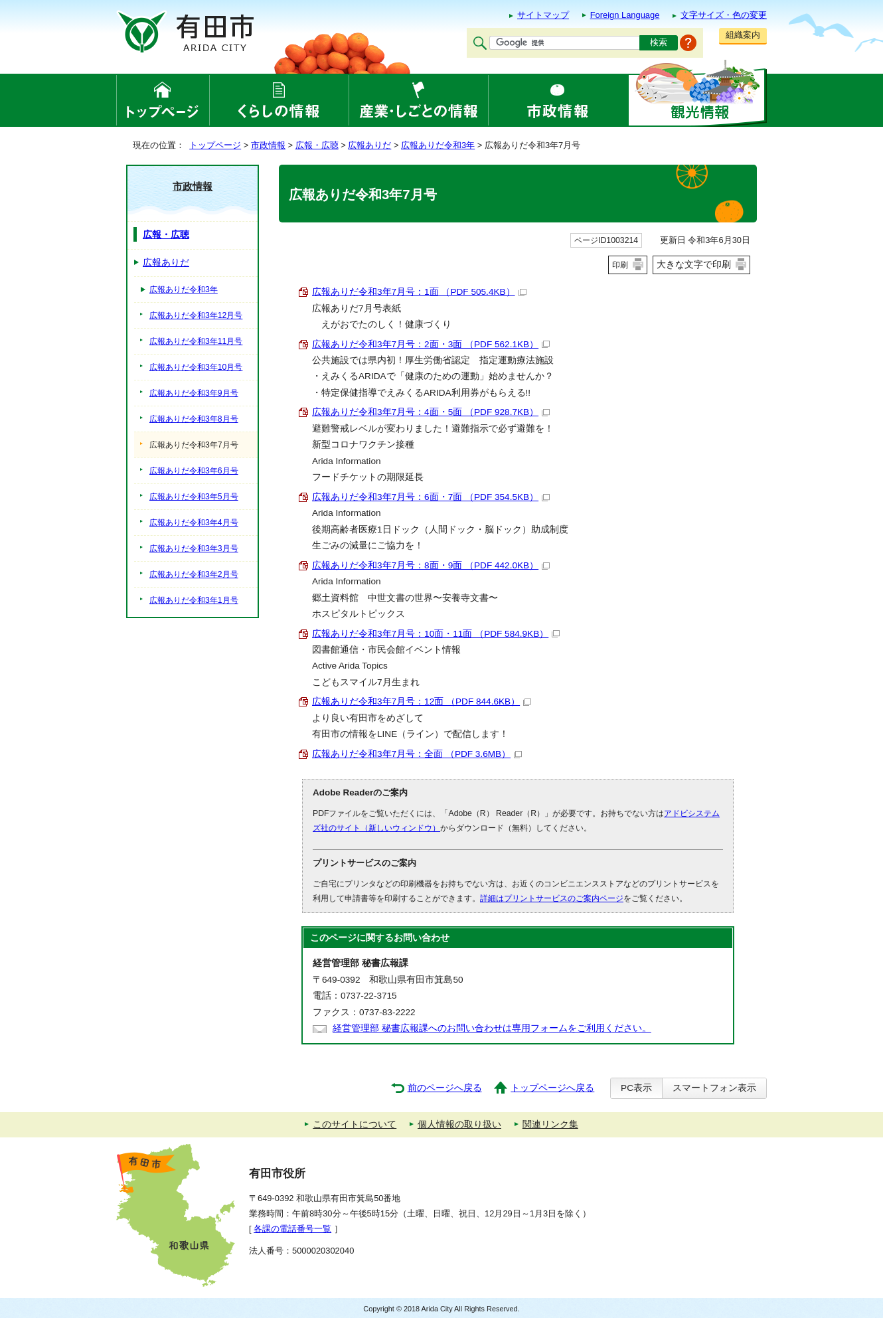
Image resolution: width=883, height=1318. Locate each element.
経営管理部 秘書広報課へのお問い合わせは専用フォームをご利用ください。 (492, 1028)
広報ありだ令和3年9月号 (193, 393)
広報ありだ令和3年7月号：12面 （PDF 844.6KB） (421, 701)
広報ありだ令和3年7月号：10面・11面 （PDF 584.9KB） (436, 634)
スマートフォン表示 (714, 1088)
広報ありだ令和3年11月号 (195, 341)
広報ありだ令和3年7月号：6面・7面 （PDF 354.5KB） (431, 497)
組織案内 (743, 35)
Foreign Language (625, 15)
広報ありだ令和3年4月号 (193, 522)
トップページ (215, 145)
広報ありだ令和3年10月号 (195, 367)
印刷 (620, 265)
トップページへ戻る (552, 1088)
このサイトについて (354, 1124)
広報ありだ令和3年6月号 (193, 470)
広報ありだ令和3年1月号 (193, 600)
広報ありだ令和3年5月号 (193, 496)
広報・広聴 (317, 145)
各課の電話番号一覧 (292, 1229)
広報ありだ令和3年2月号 (193, 574)
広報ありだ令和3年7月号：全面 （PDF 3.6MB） (417, 754)
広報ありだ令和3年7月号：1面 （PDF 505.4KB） (419, 292)
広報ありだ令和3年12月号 (195, 315)
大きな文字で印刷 (694, 264)
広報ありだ (369, 145)
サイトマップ (543, 15)
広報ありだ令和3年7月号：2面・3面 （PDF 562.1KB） (431, 344)
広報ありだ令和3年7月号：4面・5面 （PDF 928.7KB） (431, 412)
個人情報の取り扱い (459, 1124)
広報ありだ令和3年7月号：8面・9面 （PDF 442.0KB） (431, 565)
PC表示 (636, 1088)
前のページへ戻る (445, 1088)
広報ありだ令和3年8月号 (193, 419)
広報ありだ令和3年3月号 (193, 548)
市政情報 (268, 145)
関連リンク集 (550, 1124)
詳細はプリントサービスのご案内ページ (551, 898)
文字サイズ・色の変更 (724, 15)
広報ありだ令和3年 (438, 145)
